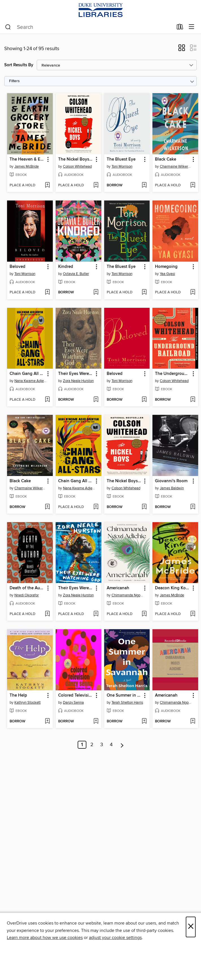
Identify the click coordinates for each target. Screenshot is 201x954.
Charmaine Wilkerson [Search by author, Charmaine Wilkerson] (176, 166)
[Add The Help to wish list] (47, 721)
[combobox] (89, 27)
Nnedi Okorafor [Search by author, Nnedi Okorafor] (26, 595)
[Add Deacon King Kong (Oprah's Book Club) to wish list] (192, 614)
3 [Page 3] (101, 745)
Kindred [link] (65, 266)
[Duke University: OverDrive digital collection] (100, 10)
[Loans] (180, 28)
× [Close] (190, 927)
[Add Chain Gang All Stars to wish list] (47, 400)
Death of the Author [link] (27, 588)
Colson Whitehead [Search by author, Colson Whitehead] (77, 166)
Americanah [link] (118, 588)
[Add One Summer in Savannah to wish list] (144, 721)
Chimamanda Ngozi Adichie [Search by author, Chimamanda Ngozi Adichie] (128, 595)
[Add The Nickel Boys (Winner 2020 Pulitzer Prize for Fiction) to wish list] (95, 185)
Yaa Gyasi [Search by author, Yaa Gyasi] (167, 274)
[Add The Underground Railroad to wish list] (192, 400)
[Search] (8, 27)
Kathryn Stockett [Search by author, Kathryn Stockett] (27, 702)
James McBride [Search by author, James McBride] (26, 166)
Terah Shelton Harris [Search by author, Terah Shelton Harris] (127, 702)
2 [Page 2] (91, 745)
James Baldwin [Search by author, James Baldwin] (172, 488)
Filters (14, 81)
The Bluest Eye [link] (121, 159)
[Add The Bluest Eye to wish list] (144, 185)
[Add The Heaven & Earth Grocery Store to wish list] (47, 185)
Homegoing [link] (166, 266)
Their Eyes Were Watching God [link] (75, 373)
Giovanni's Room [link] (171, 481)
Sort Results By (18, 65)
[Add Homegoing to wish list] (192, 292)
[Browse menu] (191, 27)
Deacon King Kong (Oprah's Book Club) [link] (172, 588)
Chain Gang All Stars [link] (27, 373)
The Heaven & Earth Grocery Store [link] (27, 159)
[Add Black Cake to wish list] (192, 185)
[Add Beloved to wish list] (47, 292)
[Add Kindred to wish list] (95, 292)
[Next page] (122, 744)
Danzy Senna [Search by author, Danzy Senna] (73, 702)
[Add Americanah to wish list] (144, 614)
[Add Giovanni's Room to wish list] (192, 507)
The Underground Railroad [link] (172, 373)
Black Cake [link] (165, 159)
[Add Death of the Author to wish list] (47, 614)
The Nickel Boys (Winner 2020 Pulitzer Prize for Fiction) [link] (75, 159)
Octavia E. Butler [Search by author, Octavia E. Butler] (76, 274)
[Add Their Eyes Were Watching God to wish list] (95, 400)
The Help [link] (18, 695)
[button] (181, 49)
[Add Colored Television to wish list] (95, 721)
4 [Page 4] (111, 745)
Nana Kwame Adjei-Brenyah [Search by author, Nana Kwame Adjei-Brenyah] (30, 381)
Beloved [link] (17, 266)
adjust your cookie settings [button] (115, 937)
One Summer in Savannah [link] (124, 695)
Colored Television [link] (75, 695)
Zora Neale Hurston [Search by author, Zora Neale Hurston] (78, 381)
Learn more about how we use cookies (45, 937)
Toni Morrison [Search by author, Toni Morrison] (122, 166)
